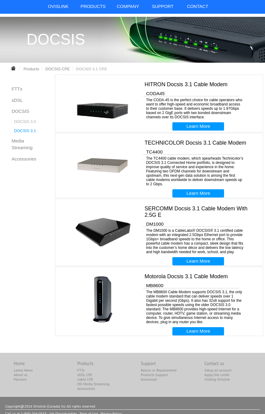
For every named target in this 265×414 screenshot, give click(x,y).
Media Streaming (22, 144)
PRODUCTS (92, 6)
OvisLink (58, 6)
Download (149, 379)
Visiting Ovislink (217, 379)
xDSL (17, 100)
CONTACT (197, 6)
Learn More (198, 126)
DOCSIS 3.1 (25, 130)
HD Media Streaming (93, 384)
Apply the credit (216, 374)
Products (31, 69)
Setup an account (217, 370)
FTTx (17, 88)
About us (21, 374)
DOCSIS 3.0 (25, 121)
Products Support (154, 374)
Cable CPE (85, 379)
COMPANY (128, 6)
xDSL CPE (84, 374)
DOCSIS (20, 111)
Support (148, 363)
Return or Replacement (159, 370)
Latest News (23, 370)
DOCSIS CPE (57, 69)
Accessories (24, 158)
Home (19, 363)
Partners (20, 379)
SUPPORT (163, 6)
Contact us (214, 363)
